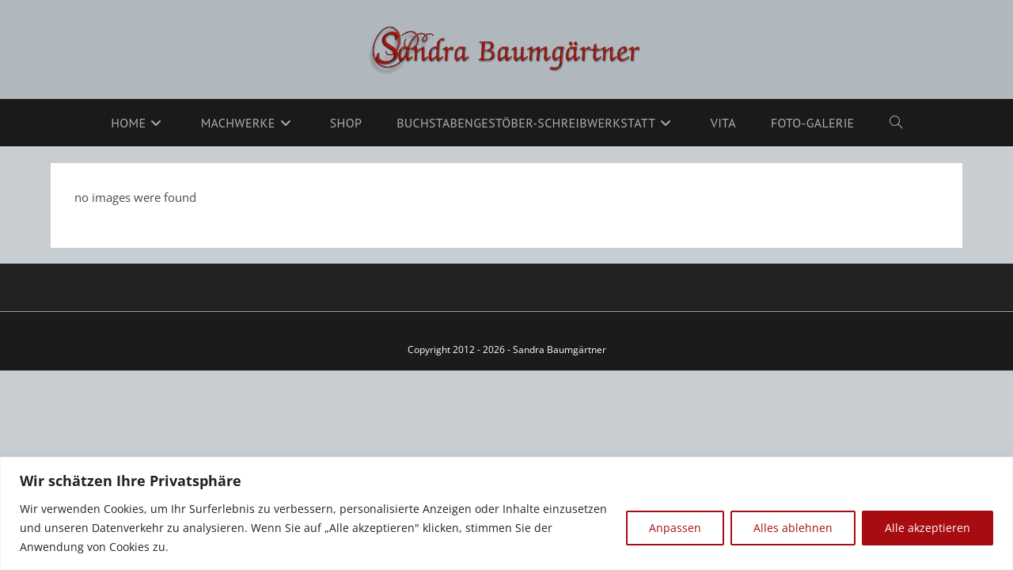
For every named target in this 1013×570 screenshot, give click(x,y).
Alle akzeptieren (927, 527)
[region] (506, 513)
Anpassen (675, 527)
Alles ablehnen (793, 527)
